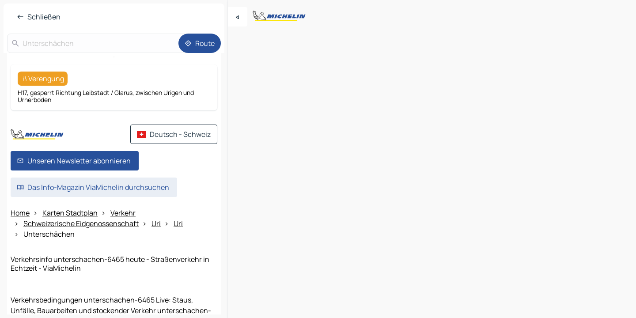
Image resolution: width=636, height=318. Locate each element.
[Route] (199, 43)
